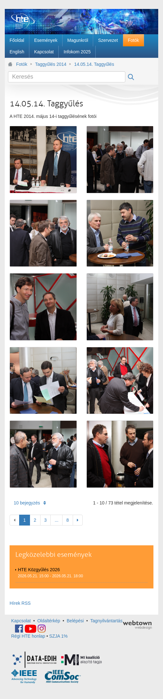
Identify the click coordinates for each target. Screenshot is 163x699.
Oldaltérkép (48, 620)
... (56, 520)
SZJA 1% (58, 636)
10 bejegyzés (30, 502)
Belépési (75, 620)
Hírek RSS (20, 603)
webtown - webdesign (137, 624)
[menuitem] (17, 40)
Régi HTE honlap (28, 636)
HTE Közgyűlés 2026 (39, 569)
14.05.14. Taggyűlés (94, 64)
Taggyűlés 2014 (50, 64)
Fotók (21, 64)
